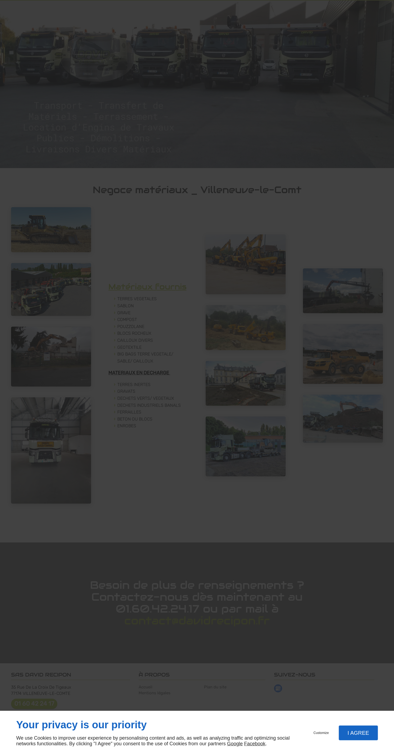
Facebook (254, 743)
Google (235, 743)
